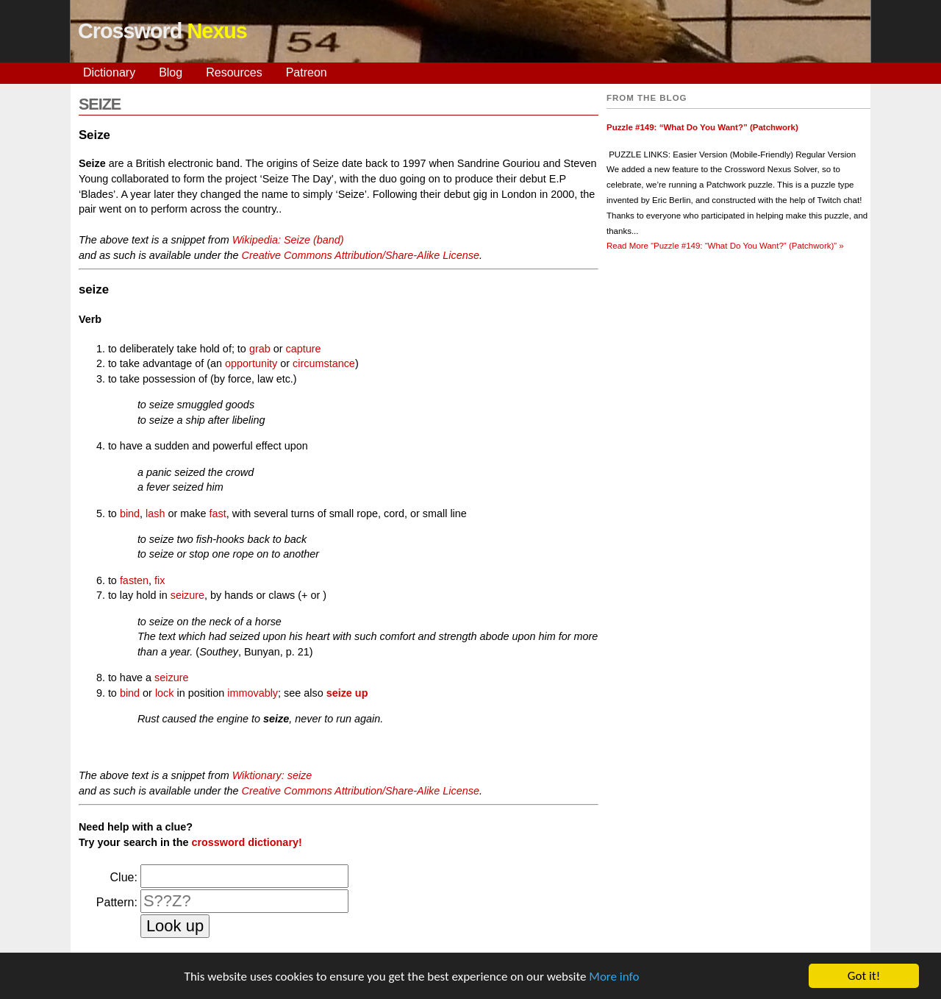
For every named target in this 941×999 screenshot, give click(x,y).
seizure (187, 595)
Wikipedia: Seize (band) (288, 240)
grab (260, 349)
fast (217, 513)
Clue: (123, 877)
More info (614, 977)
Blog (170, 72)
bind (130, 513)
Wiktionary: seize (272, 775)
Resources (234, 72)
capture (303, 349)
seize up (347, 693)
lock (164, 693)
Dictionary (109, 72)
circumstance (324, 363)
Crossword (162, 31)
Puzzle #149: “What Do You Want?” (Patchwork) (702, 127)
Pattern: (116, 902)
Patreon (306, 72)
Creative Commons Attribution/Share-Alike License (360, 255)
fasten (134, 580)
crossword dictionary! (246, 842)
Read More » (725, 245)
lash (155, 513)
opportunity (251, 363)
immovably (252, 693)
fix (159, 580)
